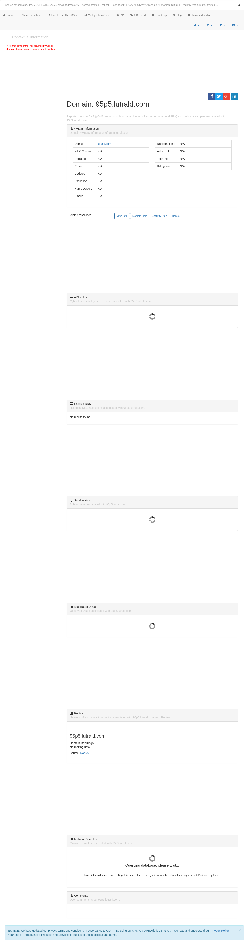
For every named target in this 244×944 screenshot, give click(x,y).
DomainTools (139, 216)
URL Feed (138, 15)
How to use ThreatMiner (63, 15)
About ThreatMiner (31, 15)
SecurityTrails (159, 216)
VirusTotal (122, 216)
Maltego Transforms (97, 15)
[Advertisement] (30, 81)
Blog (177, 15)
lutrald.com (104, 143)
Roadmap (159, 15)
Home (8, 15)
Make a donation (199, 15)
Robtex (176, 216)
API (120, 15)
